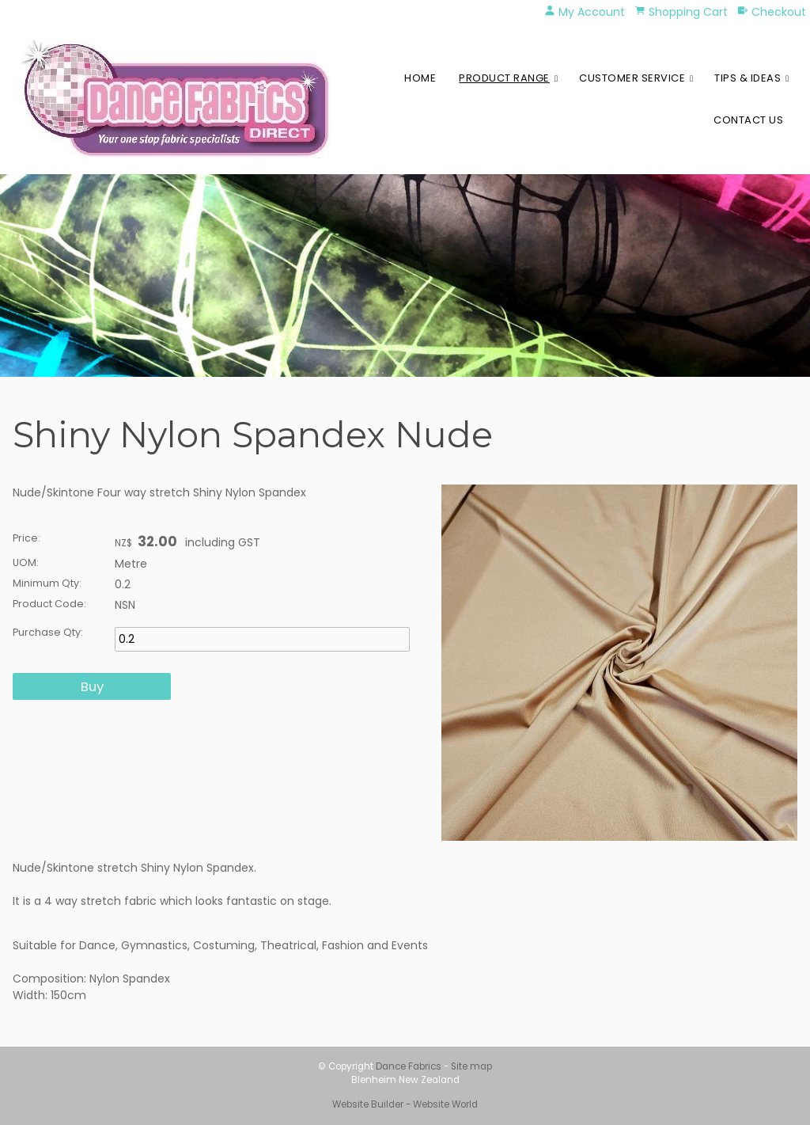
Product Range (504, 78)
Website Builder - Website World (405, 1104)
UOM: (26, 562)
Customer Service (632, 78)
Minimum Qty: (47, 583)
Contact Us (748, 119)
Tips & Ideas (747, 78)
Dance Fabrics (408, 1066)
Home (420, 78)
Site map (471, 1066)
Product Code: (49, 603)
